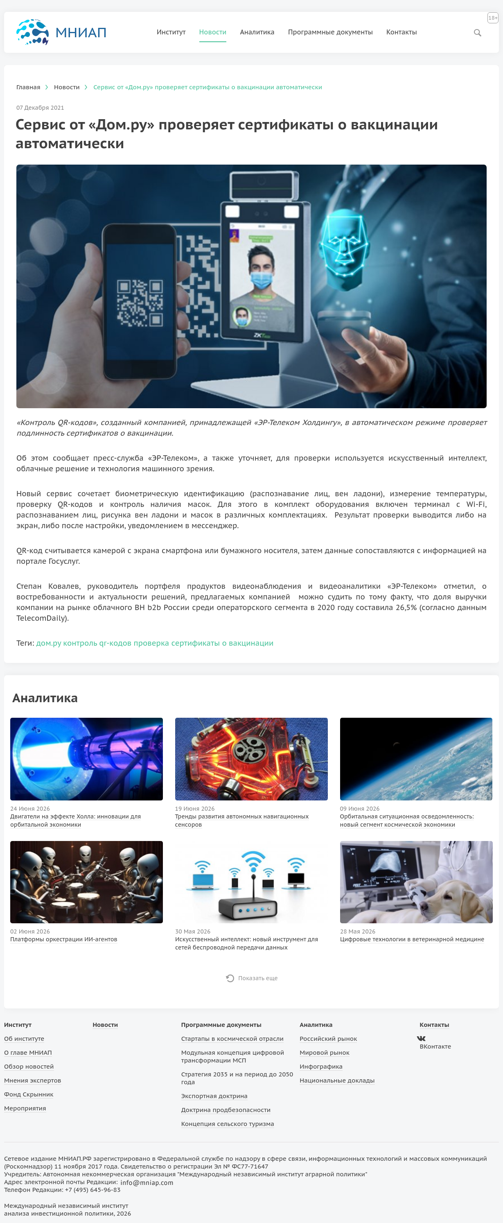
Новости (213, 32)
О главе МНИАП (28, 1052)
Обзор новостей (29, 1066)
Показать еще (258, 978)
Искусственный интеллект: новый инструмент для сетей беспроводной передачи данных (246, 943)
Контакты (401, 32)
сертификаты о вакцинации (222, 643)
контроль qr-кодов (97, 643)
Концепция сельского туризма (227, 1124)
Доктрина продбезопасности (226, 1110)
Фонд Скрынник (28, 1094)
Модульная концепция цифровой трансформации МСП (232, 1056)
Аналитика (257, 32)
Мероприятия (25, 1108)
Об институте (24, 1038)
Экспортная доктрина (214, 1096)
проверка (151, 643)
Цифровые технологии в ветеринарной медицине (412, 939)
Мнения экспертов (32, 1080)
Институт (171, 32)
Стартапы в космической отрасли (232, 1038)
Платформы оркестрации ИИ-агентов (63, 939)
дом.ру (48, 643)
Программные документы (330, 32)
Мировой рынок (324, 1052)
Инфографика (321, 1066)
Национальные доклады (337, 1080)
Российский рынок (328, 1038)
